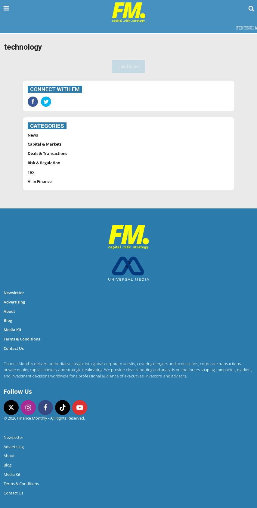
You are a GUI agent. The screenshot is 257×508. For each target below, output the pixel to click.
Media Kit (12, 329)
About (9, 311)
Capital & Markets (44, 144)
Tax (31, 172)
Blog (8, 320)
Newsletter (14, 292)
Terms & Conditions (22, 339)
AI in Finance (39, 181)
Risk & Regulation (44, 162)
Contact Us (14, 348)
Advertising (14, 302)
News (33, 135)
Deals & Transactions (47, 153)
